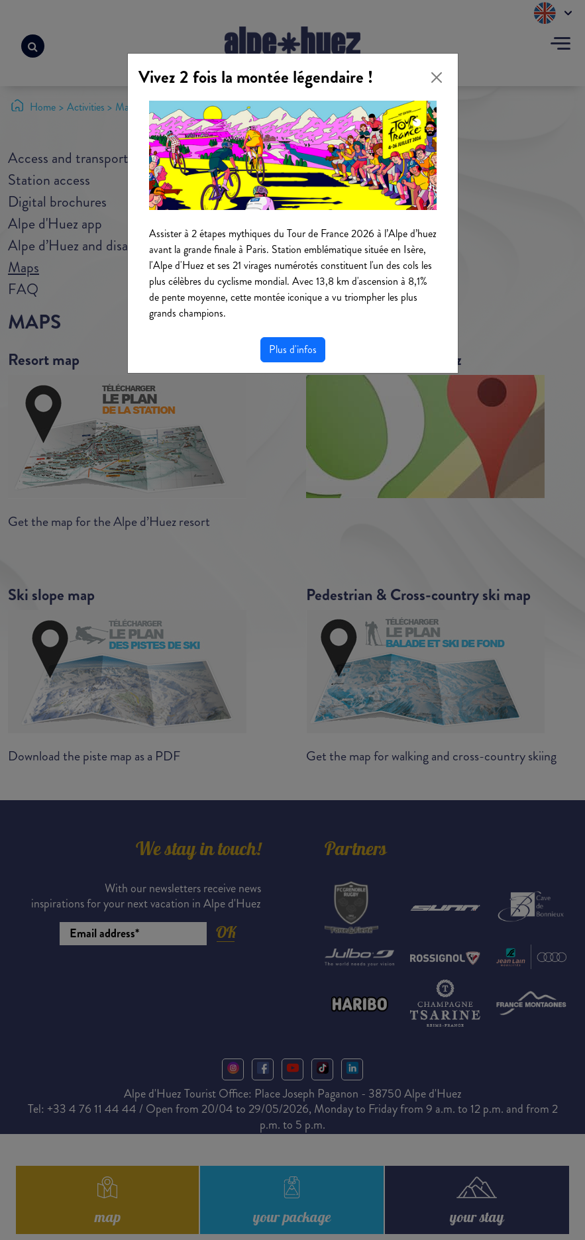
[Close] (436, 77)
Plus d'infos (293, 349)
